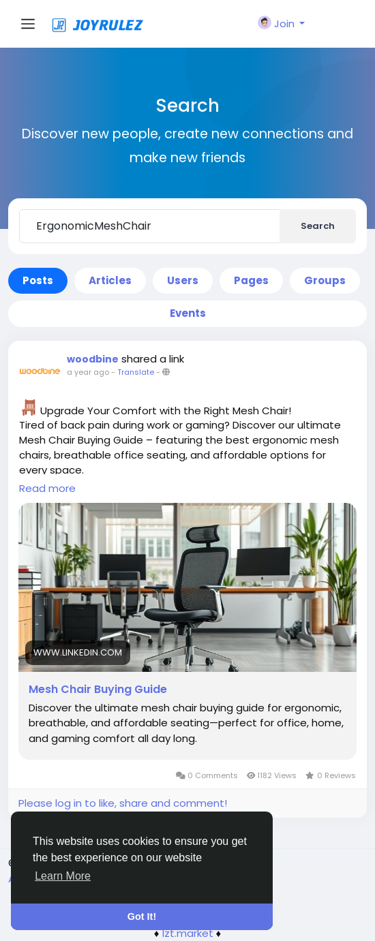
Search (318, 225)
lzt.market (187, 933)
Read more (47, 488)
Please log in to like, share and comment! (122, 803)
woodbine (93, 359)
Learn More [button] (63, 876)
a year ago (88, 372)
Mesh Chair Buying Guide (98, 689)
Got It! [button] (141, 916)
